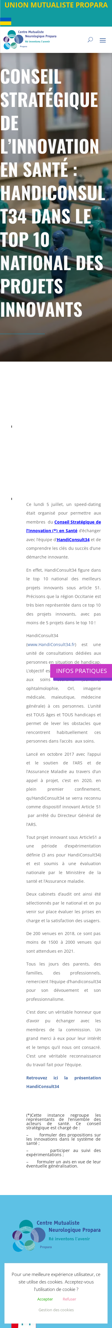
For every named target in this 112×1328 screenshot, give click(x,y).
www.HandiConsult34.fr (51, 644)
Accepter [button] (45, 1299)
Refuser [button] (69, 1299)
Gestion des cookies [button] (56, 1309)
